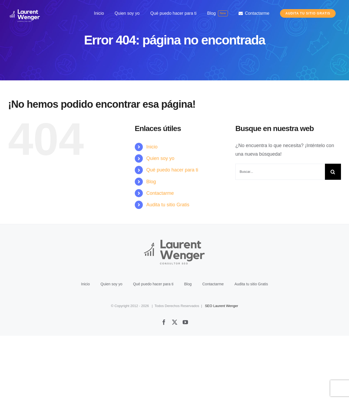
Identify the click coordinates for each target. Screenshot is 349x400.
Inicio (152, 146)
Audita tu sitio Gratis (167, 204)
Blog (151, 181)
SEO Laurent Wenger (221, 370)
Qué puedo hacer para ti (172, 170)
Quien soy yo (160, 158)
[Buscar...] (280, 172)
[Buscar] (333, 172)
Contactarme (160, 193)
